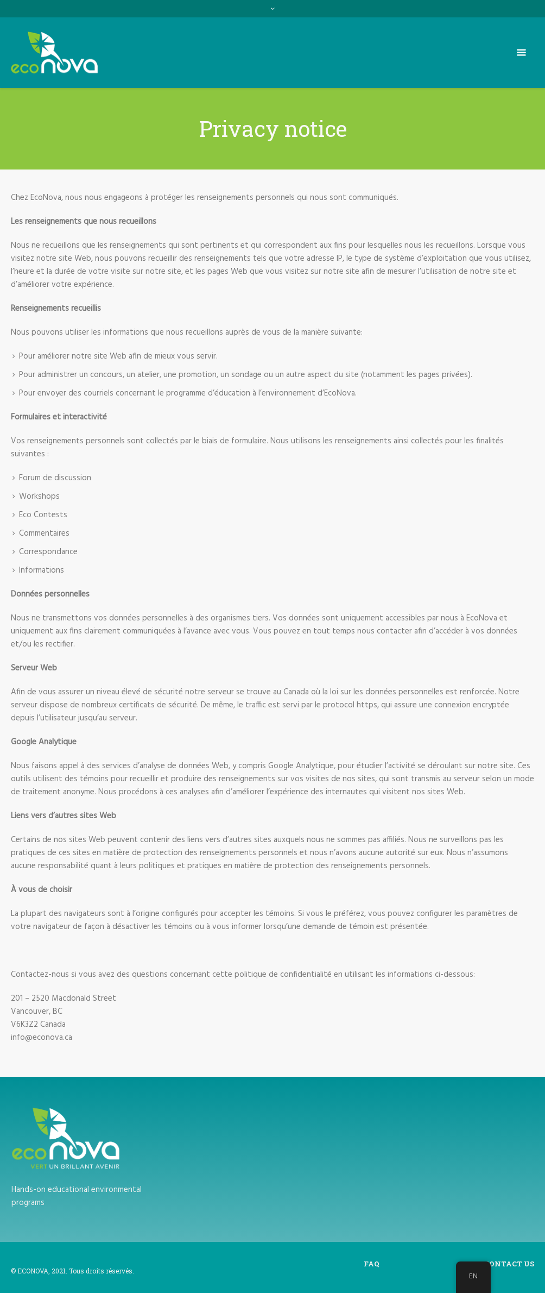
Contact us (509, 1264)
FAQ (371, 1264)
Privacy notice (432, 1264)
